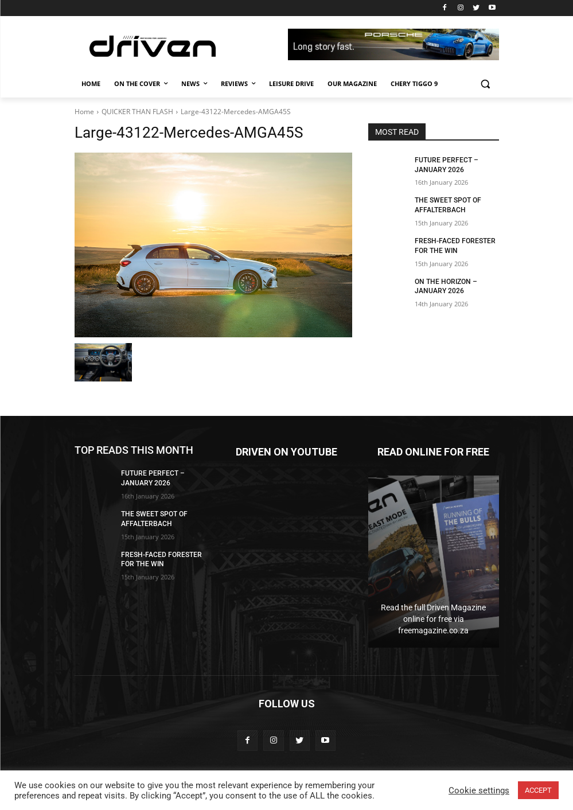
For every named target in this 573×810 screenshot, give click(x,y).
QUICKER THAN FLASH (137, 111)
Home (84, 111)
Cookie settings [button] (479, 790)
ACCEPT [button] (538, 790)
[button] (485, 84)
